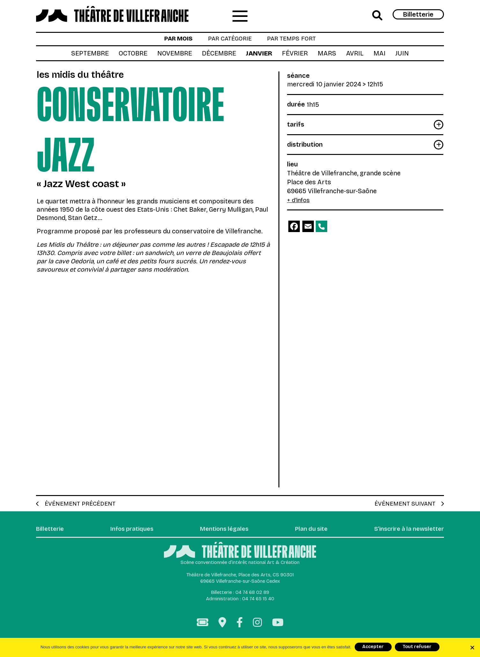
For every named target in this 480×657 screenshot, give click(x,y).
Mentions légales (222, 531)
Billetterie (418, 14)
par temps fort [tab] (295, 40)
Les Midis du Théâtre (84, 76)
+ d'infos (299, 201)
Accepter (373, 646)
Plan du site (308, 531)
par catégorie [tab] (228, 40)
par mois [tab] (174, 40)
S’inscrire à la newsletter (405, 531)
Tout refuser (417, 646)
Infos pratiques (131, 531)
